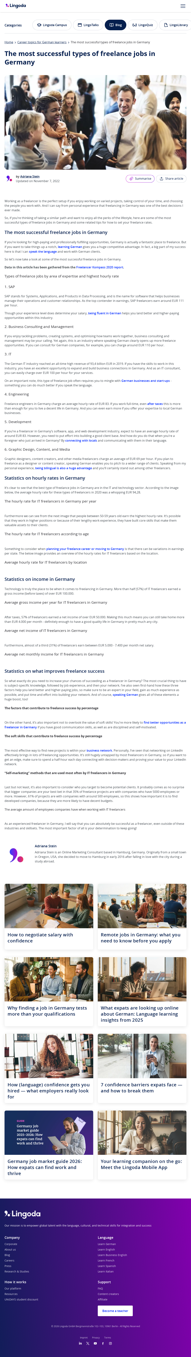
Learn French (106, 1260)
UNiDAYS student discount (21, 1299)
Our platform (13, 1288)
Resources (11, 1294)
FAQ (100, 1288)
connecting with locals (81, 440)
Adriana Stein (30, 176)
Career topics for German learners (42, 42)
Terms (107, 1338)
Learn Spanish (107, 1266)
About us (10, 1249)
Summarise (140, 178)
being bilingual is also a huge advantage (63, 468)
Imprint (84, 1338)
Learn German (107, 1244)
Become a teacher (115, 1311)
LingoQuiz (142, 25)
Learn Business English (112, 1255)
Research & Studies (17, 1271)
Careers (9, 1260)
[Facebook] (103, 1343)
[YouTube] (95, 1343)
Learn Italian (106, 1271)
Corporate (11, 1244)
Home (9, 42)
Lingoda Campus (52, 25)
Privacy (96, 1338)
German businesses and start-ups (145, 381)
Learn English (106, 1249)
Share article (171, 178)
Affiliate (102, 1299)
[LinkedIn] (80, 1343)
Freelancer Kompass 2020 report (99, 267)
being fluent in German (104, 313)
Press (8, 1266)
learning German (70, 247)
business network (99, 750)
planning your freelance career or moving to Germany (85, 549)
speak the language (43, 251)
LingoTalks (88, 25)
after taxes (155, 404)
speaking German (125, 695)
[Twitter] (88, 1343)
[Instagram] (110, 1343)
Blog (115, 25)
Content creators (108, 1294)
